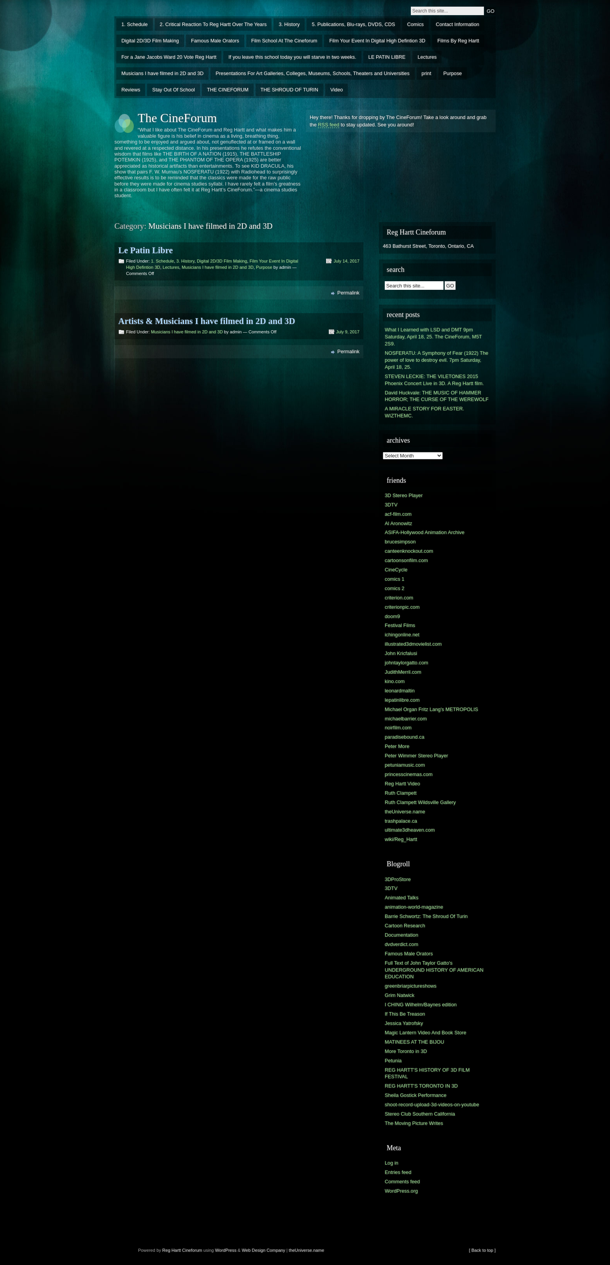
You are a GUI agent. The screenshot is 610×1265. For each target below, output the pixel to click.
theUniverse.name (405, 812)
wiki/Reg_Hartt (401, 839)
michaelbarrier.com (406, 719)
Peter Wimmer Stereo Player (416, 756)
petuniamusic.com (405, 765)
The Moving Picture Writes (414, 1123)
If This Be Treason (405, 1014)
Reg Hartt (171, 1250)
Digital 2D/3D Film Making (150, 41)
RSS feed (328, 125)
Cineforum (192, 1250)
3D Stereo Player (403, 495)
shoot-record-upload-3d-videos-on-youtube (432, 1104)
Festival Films (400, 625)
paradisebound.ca (404, 737)
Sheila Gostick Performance (416, 1095)
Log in (391, 1163)
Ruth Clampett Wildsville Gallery (420, 802)
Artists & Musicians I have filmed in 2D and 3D (206, 321)
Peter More (397, 746)
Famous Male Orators (215, 41)
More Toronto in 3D (406, 1051)
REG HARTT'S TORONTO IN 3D (421, 1086)
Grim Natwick (399, 995)
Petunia (393, 1061)
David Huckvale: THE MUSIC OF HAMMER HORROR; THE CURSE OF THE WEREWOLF (437, 396)
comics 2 (395, 588)
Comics (415, 24)
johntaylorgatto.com (406, 663)
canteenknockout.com (409, 551)
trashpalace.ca (401, 821)
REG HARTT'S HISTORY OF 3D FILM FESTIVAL (427, 1073)
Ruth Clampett (401, 793)
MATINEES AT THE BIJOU (414, 1042)
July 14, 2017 (346, 261)
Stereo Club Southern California (420, 1114)
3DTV (391, 505)
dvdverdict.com (401, 944)
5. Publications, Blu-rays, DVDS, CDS (353, 24)
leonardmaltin (400, 691)
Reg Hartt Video (402, 784)
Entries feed (398, 1172)
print (426, 73)
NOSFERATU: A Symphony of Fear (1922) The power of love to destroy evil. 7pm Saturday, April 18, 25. (436, 360)
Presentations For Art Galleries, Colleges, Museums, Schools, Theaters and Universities (312, 73)
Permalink (348, 293)
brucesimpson (400, 542)
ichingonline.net (402, 635)
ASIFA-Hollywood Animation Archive (425, 532)
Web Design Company (263, 1250)
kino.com (395, 681)
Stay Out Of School (173, 90)
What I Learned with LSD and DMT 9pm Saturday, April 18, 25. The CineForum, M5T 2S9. (433, 337)
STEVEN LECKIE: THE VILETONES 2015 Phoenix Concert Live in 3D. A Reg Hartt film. (434, 379)
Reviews (130, 90)
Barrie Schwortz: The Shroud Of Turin (426, 916)
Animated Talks (402, 898)
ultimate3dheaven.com (410, 830)
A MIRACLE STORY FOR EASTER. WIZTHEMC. (424, 412)
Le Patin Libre (145, 250)
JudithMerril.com (403, 672)
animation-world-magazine (414, 907)
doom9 (392, 616)
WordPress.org (401, 1191)
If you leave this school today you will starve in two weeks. (292, 57)
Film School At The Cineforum (284, 41)
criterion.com (399, 598)
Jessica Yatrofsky (404, 1023)
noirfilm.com (398, 728)
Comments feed (402, 1181)
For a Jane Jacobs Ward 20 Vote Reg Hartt (168, 57)
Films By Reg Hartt (458, 41)
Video (336, 90)
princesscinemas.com (409, 774)
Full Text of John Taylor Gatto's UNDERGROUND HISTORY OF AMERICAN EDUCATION (434, 970)
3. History (289, 24)
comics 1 (395, 579)
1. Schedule (134, 24)
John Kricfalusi (401, 653)
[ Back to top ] (482, 1250)
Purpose (452, 73)
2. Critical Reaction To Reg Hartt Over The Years (213, 24)
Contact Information (457, 24)
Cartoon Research (405, 926)
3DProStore (398, 879)
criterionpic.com (402, 607)
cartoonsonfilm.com (406, 560)
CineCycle (396, 570)
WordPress (226, 1250)
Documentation (401, 935)
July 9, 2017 (347, 331)
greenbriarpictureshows (410, 986)
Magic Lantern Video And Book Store (425, 1032)
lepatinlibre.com (402, 700)
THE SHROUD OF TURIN (289, 90)
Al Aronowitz (398, 523)
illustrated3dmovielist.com (413, 644)
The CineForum (177, 118)
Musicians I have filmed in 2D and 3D (162, 73)
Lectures (426, 57)
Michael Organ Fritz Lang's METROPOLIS (431, 709)
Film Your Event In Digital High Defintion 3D (377, 41)
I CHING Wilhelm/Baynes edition (421, 1004)
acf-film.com (398, 514)
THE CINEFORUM (228, 90)
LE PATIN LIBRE (387, 57)
